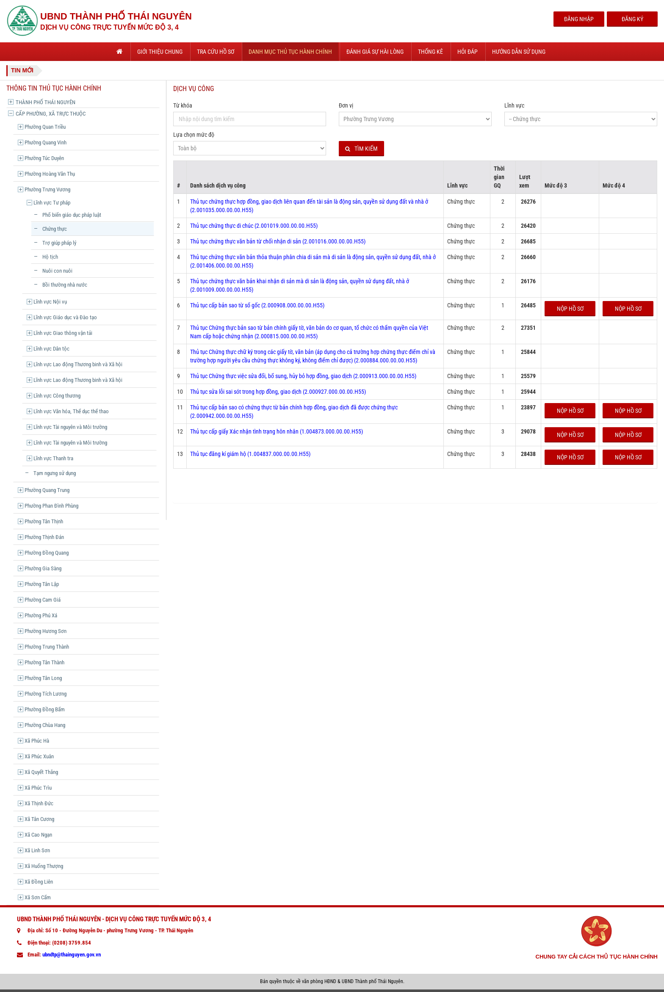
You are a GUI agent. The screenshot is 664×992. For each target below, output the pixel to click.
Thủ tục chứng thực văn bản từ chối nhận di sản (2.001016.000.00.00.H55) (277, 241)
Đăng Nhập (579, 19)
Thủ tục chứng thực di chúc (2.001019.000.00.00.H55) (254, 225)
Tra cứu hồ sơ (215, 51)
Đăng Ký (632, 19)
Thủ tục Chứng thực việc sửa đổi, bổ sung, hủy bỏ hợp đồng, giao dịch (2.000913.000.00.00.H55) (303, 376)
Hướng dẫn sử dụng (518, 51)
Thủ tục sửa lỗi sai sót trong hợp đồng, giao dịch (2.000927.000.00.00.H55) (278, 391)
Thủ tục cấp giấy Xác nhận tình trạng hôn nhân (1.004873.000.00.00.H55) (276, 431)
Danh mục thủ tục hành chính (290, 51)
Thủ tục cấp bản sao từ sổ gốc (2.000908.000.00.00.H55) (257, 305)
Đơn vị (346, 105)
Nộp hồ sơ (570, 308)
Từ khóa (182, 105)
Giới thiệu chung (160, 51)
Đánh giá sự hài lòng (375, 51)
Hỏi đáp (467, 51)
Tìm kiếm (361, 148)
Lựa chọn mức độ (193, 134)
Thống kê (430, 51)
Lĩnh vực (514, 105)
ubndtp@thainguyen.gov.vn (71, 954)
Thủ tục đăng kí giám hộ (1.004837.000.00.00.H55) (250, 453)
